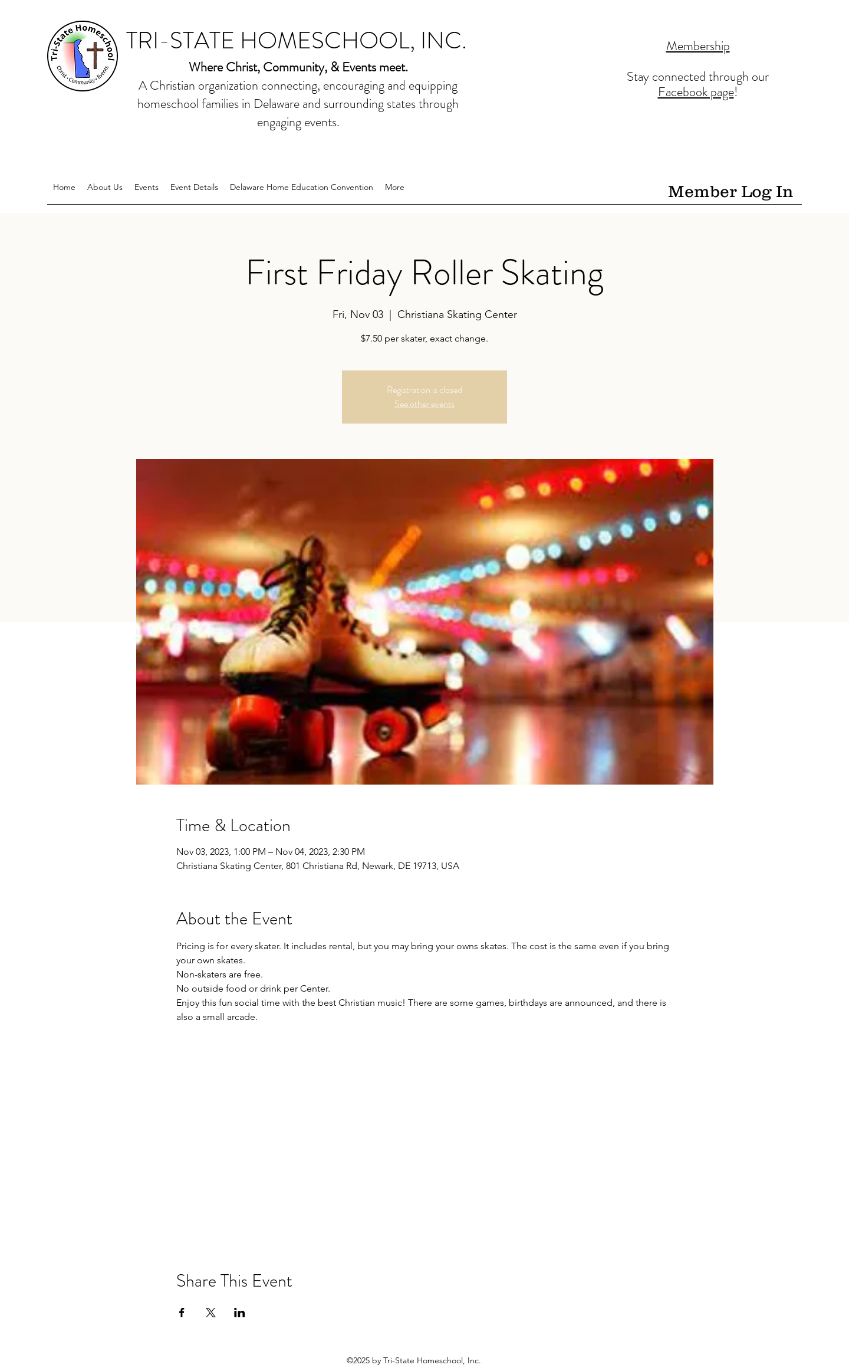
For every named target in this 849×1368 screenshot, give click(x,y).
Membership (698, 46)
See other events (424, 404)
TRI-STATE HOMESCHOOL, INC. (296, 40)
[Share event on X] (210, 1312)
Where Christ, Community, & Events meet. (298, 67)
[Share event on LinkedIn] (239, 1312)
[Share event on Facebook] (181, 1312)
